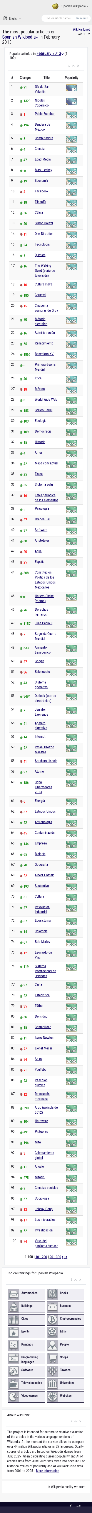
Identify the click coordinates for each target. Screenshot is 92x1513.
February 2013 (50, 53)
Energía (40, 801)
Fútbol (39, 1006)
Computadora (44, 138)
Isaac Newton (44, 1038)
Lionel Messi (43, 1048)
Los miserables (45, 1220)
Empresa (41, 843)
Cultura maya (43, 284)
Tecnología (42, 244)
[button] (69, 65)
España (39, 562)
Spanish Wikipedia (70, 6)
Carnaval (40, 295)
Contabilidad (43, 1027)
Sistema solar (44, 484)
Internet (40, 736)
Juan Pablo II (43, 623)
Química (40, 255)
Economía (41, 181)
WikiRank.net (81, 29)
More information (47, 1471)
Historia (40, 442)
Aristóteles (42, 540)
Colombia (41, 931)
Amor (38, 453)
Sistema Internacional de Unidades (45, 971)
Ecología (40, 421)
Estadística (42, 995)
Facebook (41, 191)
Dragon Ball (42, 519)
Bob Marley (42, 942)
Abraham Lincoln (46, 761)
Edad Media (43, 159)
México (40, 389)
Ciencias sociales (46, 1188)
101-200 (41, 1257)
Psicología (42, 509)
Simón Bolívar (44, 223)
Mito (38, 1142)
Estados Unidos (45, 811)
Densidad (41, 1016)
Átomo (39, 771)
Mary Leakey (43, 170)
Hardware (41, 1121)
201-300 (55, 1257)
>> (65, 1257)
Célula (39, 212)
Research (82, 18)
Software (41, 530)
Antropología (43, 822)
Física (39, 474)
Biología (40, 854)
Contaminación (45, 833)
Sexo (38, 1059)
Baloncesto (42, 672)
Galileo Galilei (43, 410)
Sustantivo (42, 886)
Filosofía (40, 202)
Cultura (39, 896)
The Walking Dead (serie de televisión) (45, 271)
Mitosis (40, 1177)
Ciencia (40, 149)
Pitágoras (41, 1131)
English (12, 18)
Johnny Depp (44, 1209)
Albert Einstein (44, 875)
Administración (45, 333)
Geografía (41, 864)
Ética (38, 378)
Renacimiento (44, 343)
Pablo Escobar (45, 114)
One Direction (44, 234)
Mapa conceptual (46, 463)
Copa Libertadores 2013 (43, 787)
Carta (38, 984)
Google (39, 661)
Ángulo (39, 1166)
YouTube (41, 1069)
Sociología (42, 1198)
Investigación (44, 1230)
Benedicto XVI (44, 354)
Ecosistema (43, 920)
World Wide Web (46, 399)
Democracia (43, 431)
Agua (38, 551)
